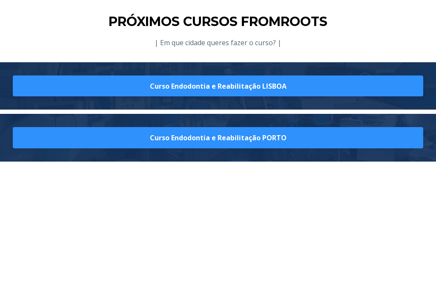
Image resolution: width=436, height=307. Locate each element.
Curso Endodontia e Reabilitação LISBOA (218, 86)
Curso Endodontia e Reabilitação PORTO (218, 137)
